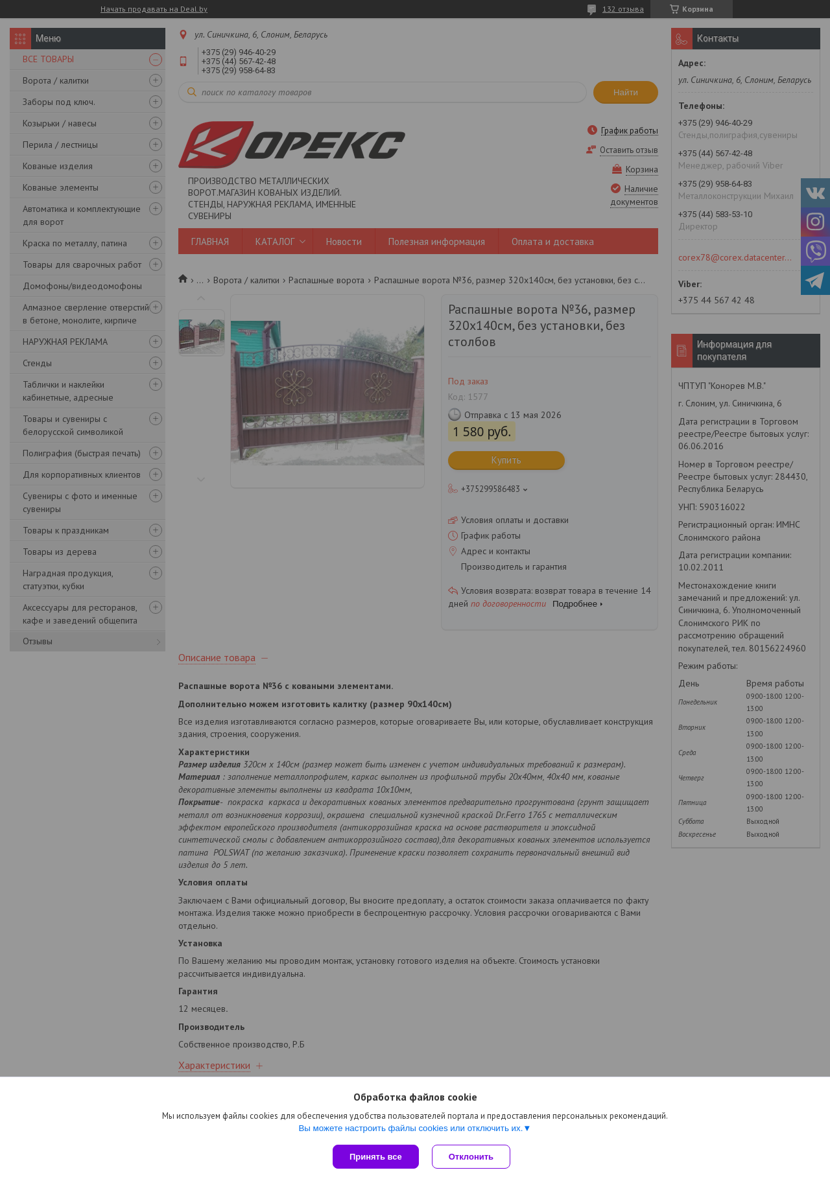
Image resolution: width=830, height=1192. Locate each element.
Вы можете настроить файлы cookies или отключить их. (410, 1128)
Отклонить (471, 1157)
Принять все (376, 1157)
